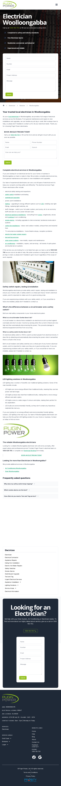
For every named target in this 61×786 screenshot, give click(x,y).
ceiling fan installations (12, 226)
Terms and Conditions (30, 772)
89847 (19, 710)
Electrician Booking (30, 451)
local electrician (13, 116)
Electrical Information (12, 591)
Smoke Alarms (9, 571)
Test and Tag (9, 576)
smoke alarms (9, 220)
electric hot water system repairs (15, 234)
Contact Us (35, 742)
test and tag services (12, 237)
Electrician (8, 555)
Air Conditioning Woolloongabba (15, 468)
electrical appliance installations (15, 215)
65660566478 (10, 707)
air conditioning (10, 243)
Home (34, 731)
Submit (9, 94)
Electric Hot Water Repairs (13, 566)
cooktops (11, 217)
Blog (33, 737)
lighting (7, 204)
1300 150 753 (14, 28)
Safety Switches (10, 568)
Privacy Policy (30, 776)
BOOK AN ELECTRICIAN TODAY (31, 455)
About (34, 739)
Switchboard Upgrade (12, 574)
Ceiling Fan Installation (12, 563)
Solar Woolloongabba (12, 471)
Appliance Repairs (11, 560)
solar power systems (12, 240)
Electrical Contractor (11, 557)
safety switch (9, 194)
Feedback (35, 745)
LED (42, 204)
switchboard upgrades (12, 197)
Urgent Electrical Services (13, 579)
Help (33, 734)
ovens (40, 215)
